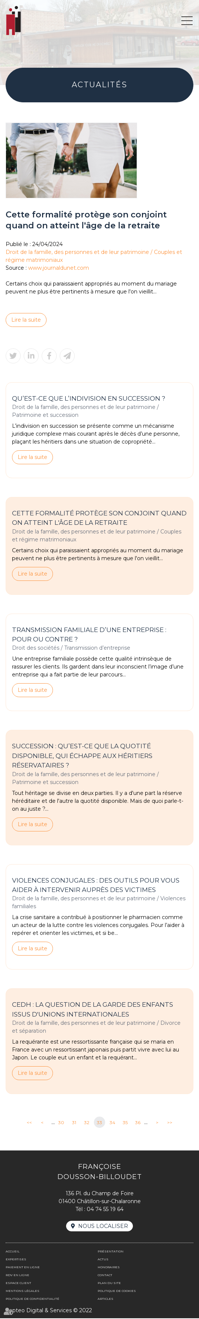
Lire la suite (26, 319)
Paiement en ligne (23, 1268)
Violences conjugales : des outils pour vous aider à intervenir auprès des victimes (95, 885)
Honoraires (109, 1268)
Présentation (111, 1252)
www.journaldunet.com (58, 267)
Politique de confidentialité (32, 1299)
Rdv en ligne (17, 1276)
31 (74, 1123)
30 (61, 1123)
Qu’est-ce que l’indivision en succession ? (88, 398)
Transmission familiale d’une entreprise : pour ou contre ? (89, 634)
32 (86, 1123)
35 (125, 1123)
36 (137, 1123)
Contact (105, 1276)
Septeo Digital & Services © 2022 (49, 1311)
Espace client (18, 1284)
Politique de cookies (117, 1291)
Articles (105, 1299)
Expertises (16, 1260)
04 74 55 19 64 (105, 1210)
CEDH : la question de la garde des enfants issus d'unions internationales (92, 1010)
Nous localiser (103, 1226)
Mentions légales (22, 1291)
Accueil (13, 1252)
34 (112, 1123)
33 (99, 1123)
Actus (103, 1260)
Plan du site (109, 1284)
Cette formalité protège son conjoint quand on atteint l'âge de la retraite (99, 518)
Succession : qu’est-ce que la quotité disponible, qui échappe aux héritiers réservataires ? (82, 756)
